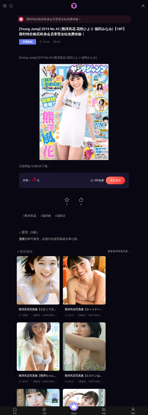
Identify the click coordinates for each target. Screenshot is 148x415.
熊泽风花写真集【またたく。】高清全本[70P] (73, 376)
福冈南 (46, 215)
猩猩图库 (74, 6)
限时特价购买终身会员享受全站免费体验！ (53, 19)
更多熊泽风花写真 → (119, 251)
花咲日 (61, 215)
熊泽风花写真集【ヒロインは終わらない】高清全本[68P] (34, 376)
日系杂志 (28, 41)
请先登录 (115, 180)
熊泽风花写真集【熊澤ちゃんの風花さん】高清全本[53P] (112, 309)
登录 (22, 239)
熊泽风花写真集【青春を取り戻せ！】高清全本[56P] (113, 376)
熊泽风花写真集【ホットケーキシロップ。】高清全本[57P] (73, 309)
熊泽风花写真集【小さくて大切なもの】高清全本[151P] (34, 309)
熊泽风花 (30, 215)
